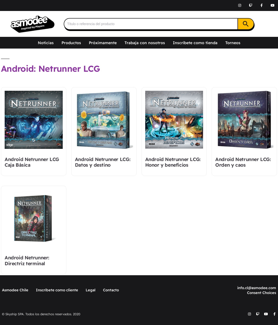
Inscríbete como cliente (57, 290)
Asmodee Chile (15, 290)
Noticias (46, 42)
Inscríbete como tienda (195, 42)
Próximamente (103, 42)
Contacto (111, 290)
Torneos (232, 42)
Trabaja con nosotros (144, 42)
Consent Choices (261, 292)
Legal (90, 290)
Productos (71, 42)
